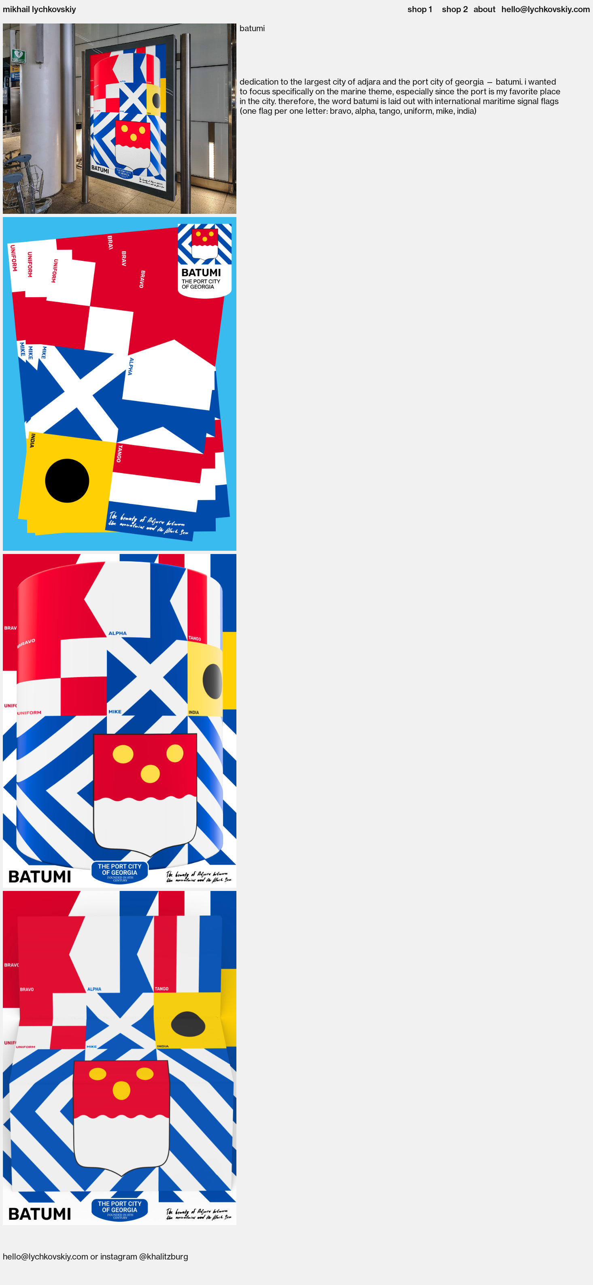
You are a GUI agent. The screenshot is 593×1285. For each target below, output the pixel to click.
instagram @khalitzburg (144, 1256)
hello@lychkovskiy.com (546, 9)
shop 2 (455, 9)
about (484, 9)
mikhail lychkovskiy (39, 9)
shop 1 (420, 9)
